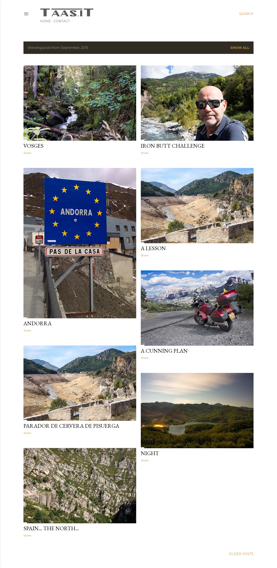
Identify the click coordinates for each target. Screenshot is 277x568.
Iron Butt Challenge (173, 145)
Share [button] (27, 153)
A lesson (153, 248)
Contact (62, 21)
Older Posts (241, 554)
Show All (239, 48)
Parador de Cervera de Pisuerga (71, 425)
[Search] (246, 13)
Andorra (37, 323)
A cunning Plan (164, 350)
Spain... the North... (51, 528)
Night (150, 453)
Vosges (33, 145)
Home (45, 21)
